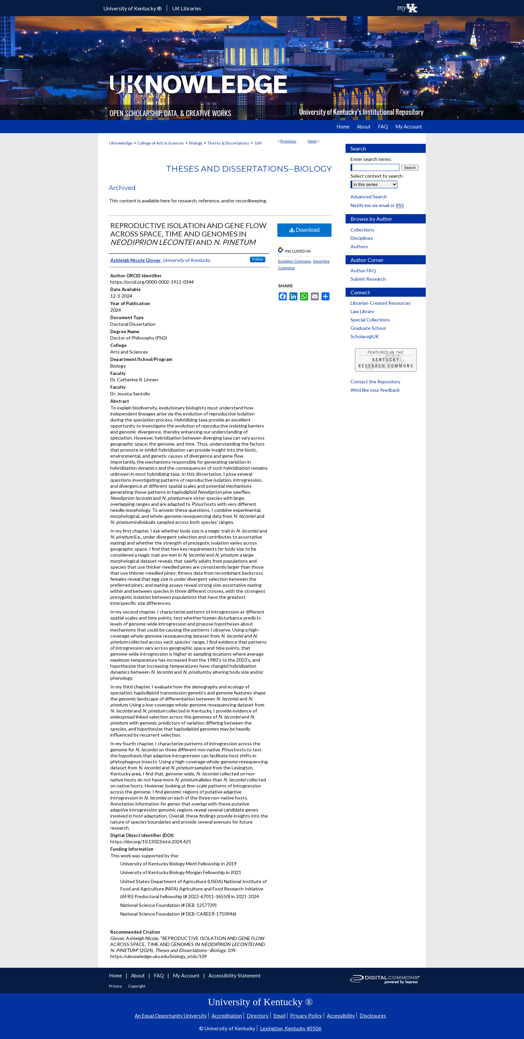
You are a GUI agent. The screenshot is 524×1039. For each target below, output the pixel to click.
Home (116, 975)
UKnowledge (120, 143)
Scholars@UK (365, 336)
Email (279, 1016)
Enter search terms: (371, 159)
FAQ (159, 975)
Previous (288, 141)
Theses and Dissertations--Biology (249, 169)
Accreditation (227, 1016)
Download (304, 230)
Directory (258, 1016)
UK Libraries (186, 8)
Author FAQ (363, 270)
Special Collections (370, 319)
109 (257, 143)
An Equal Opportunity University (171, 1016)
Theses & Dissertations (228, 143)
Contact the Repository (375, 381)
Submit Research (368, 279)
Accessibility (341, 1016)
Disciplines (362, 238)
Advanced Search (369, 196)
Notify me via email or (377, 205)
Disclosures (373, 1016)
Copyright (136, 985)
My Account (187, 975)
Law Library (362, 311)
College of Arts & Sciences (160, 143)
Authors (359, 246)
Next (312, 141)
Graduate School (368, 328)
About (138, 975)
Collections (362, 229)
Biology (196, 143)
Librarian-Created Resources (381, 303)
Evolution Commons (294, 261)
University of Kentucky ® (132, 8)
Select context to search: (377, 176)
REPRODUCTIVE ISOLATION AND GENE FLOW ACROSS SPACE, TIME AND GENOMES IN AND (188, 234)
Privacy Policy (306, 1016)
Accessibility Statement (235, 975)
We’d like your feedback (375, 390)
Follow (257, 259)
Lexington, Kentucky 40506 (290, 1028)
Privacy (116, 985)
